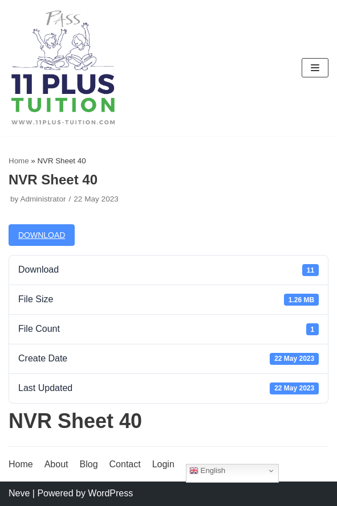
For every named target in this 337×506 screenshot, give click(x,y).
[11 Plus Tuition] (63, 68)
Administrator (43, 199)
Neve (19, 493)
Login (163, 464)
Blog (89, 464)
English (207, 470)
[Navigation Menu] (315, 67)
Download (41, 235)
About (56, 464)
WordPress (110, 493)
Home (19, 161)
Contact (125, 464)
